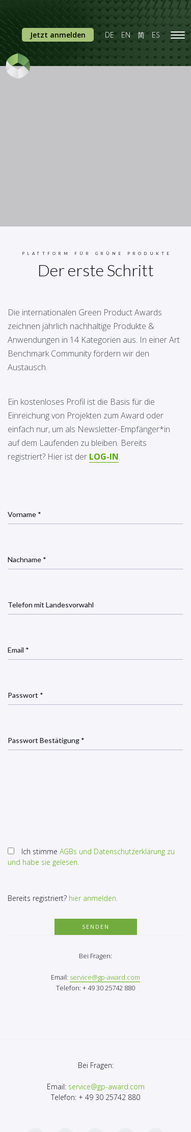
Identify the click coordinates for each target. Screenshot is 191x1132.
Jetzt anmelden (58, 35)
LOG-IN (104, 456)
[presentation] (85, 795)
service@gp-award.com (105, 977)
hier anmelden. (93, 898)
